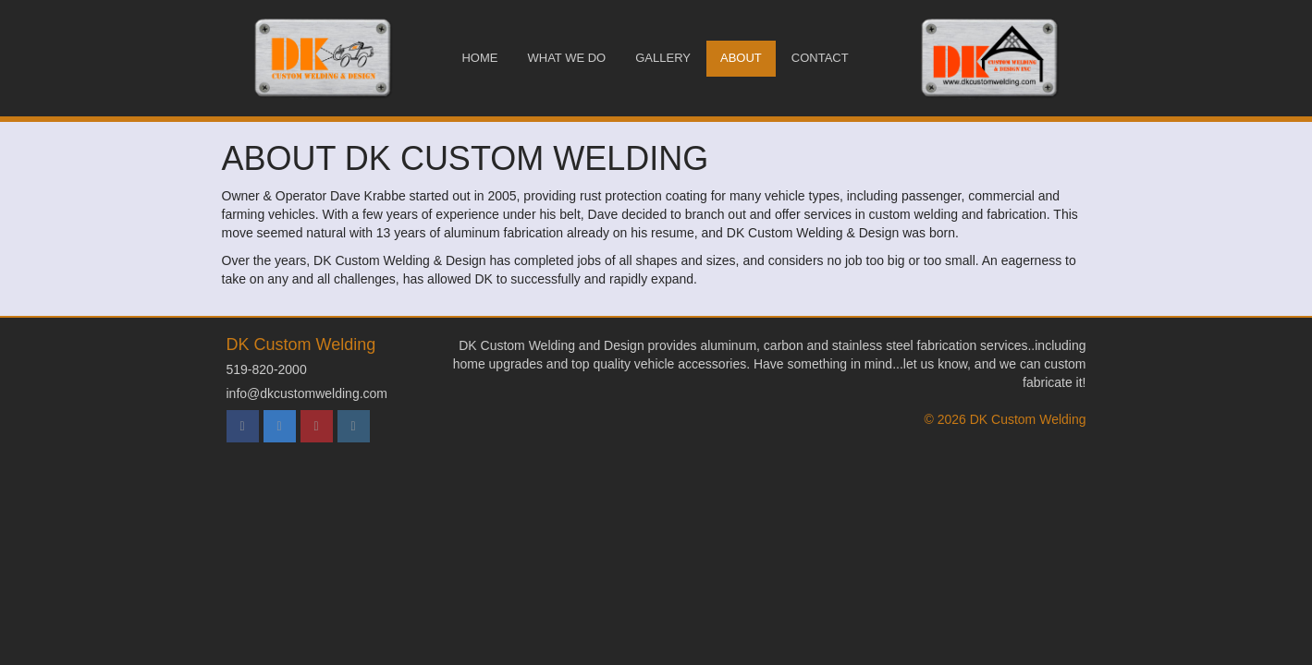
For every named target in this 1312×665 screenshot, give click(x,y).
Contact (820, 58)
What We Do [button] (566, 58)
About (741, 58)
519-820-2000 (267, 369)
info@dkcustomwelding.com (307, 393)
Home (479, 58)
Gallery (663, 58)
